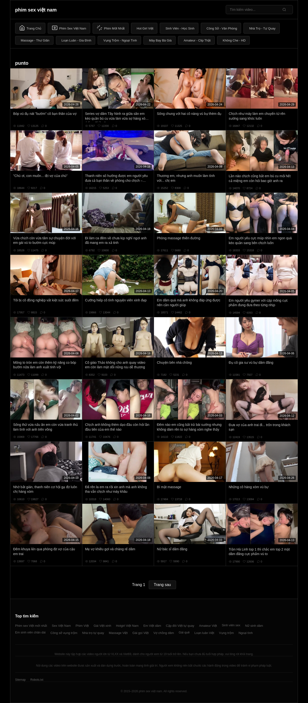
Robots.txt (36, 679)
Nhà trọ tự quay (93, 633)
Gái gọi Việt (140, 633)
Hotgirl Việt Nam (127, 625)
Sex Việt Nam (61, 625)
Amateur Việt (208, 625)
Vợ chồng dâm (164, 633)
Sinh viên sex (231, 625)
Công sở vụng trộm (63, 633)
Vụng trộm (226, 633)
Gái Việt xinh (102, 625)
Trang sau (162, 585)
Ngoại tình (245, 633)
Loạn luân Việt (204, 633)
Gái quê (184, 632)
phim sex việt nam (36, 9)
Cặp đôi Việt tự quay (180, 625)
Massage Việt (118, 633)
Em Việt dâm (152, 625)
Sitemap (20, 679)
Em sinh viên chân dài (30, 632)
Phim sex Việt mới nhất (31, 625)
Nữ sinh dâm (254, 625)
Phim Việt (82, 625)
